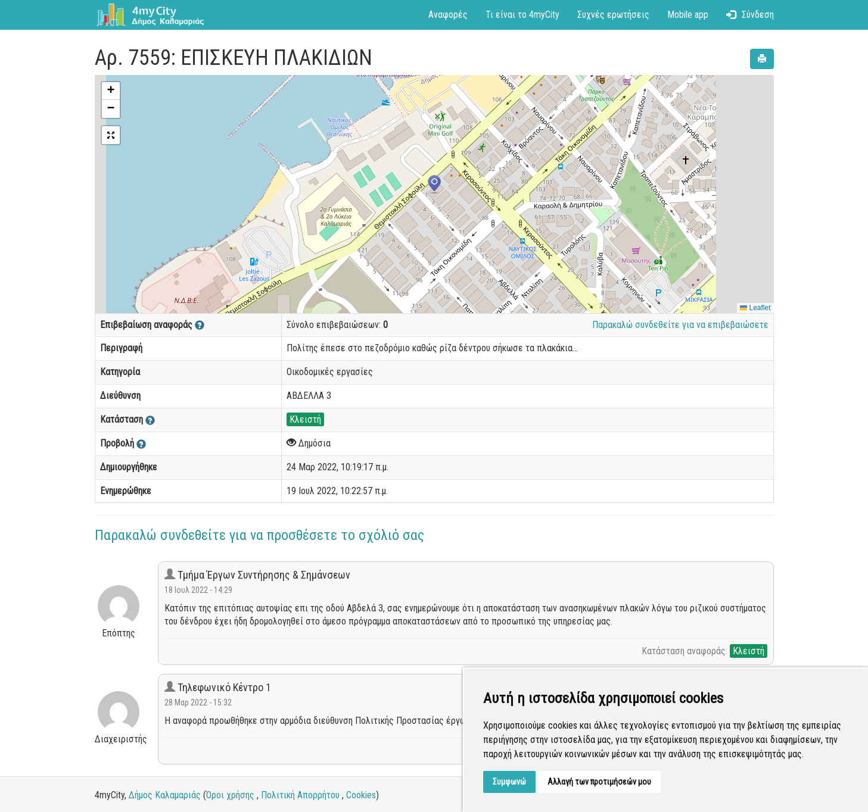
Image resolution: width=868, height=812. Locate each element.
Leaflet (755, 308)
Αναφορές (448, 14)
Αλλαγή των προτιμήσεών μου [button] (599, 781)
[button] (434, 184)
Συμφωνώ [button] (509, 781)
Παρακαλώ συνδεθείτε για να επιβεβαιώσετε (680, 324)
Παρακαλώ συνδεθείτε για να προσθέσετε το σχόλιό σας (259, 535)
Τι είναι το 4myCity (522, 14)
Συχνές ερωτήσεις (613, 14)
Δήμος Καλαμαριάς (165, 795)
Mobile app (687, 14)
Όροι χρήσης (230, 795)
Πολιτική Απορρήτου (300, 795)
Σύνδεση (750, 14)
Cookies (361, 795)
